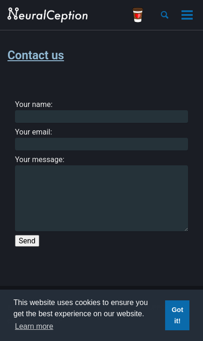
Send (27, 240)
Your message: (101, 193)
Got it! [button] (177, 315)
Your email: (101, 139)
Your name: (101, 111)
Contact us (35, 55)
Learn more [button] (34, 326)
